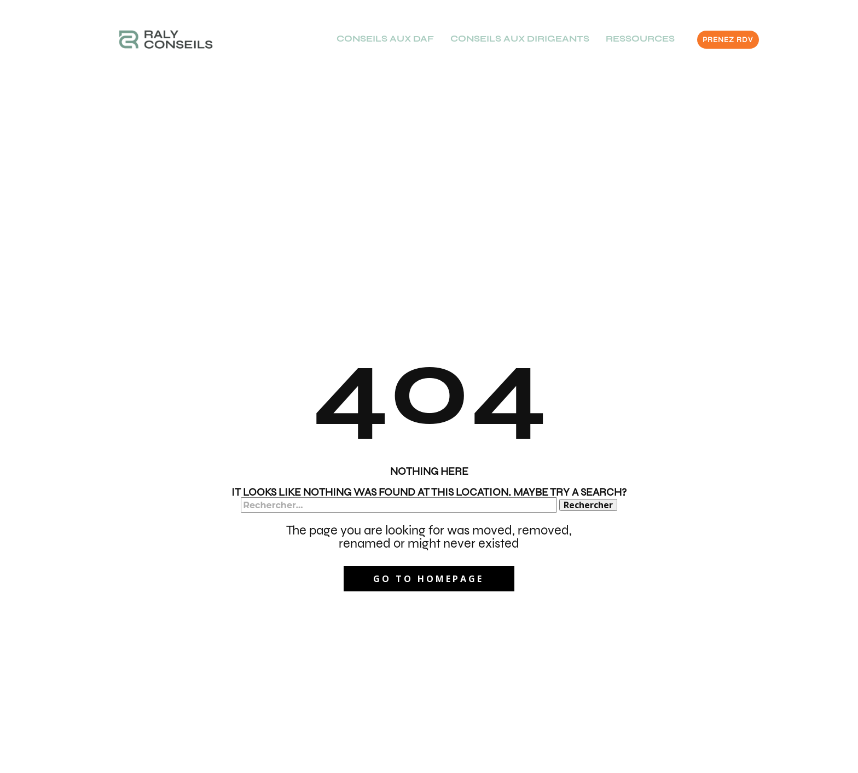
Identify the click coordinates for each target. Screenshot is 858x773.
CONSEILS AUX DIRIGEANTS (519, 38)
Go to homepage (428, 579)
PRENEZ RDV (728, 39)
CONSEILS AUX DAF (385, 38)
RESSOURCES (640, 38)
